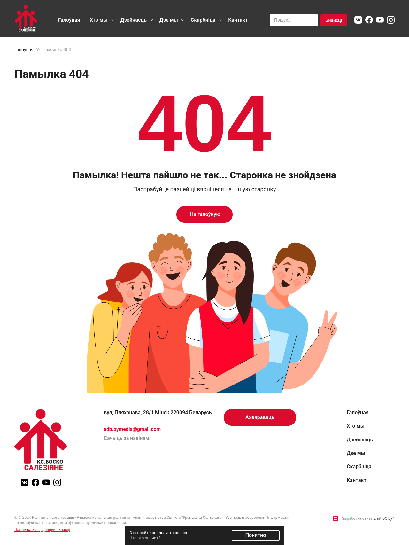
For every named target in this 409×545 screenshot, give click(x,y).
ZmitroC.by (383, 518)
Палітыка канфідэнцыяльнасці (42, 529)
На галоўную (204, 214)
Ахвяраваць (259, 417)
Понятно (255, 535)
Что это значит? (144, 537)
